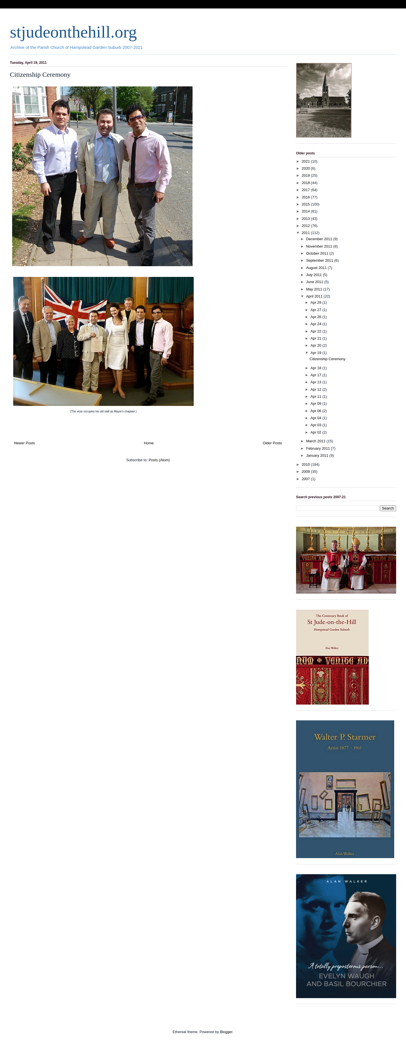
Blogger (226, 1032)
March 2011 (316, 441)
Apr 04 (316, 418)
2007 (306, 479)
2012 (306, 226)
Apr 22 (316, 331)
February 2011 (318, 448)
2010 (306, 464)
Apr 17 (316, 375)
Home (149, 443)
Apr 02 (316, 432)
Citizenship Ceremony (40, 74)
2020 (306, 168)
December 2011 (319, 239)
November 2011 (319, 246)
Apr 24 (316, 324)
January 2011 (317, 455)
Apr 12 (316, 389)
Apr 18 (316, 368)
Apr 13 (316, 382)
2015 (306, 204)
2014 (306, 211)
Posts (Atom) (159, 460)
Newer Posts (24, 443)
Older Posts (272, 443)
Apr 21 (316, 338)
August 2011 (317, 268)
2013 (306, 219)
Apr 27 (316, 310)
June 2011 (315, 282)
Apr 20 (316, 345)
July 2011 (314, 275)
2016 (306, 197)
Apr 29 (316, 302)
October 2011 (317, 253)
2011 (306, 233)
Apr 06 (316, 411)
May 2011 (314, 289)
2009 (306, 471)
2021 (306, 161)
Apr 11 (316, 396)
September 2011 (320, 260)
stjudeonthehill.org (73, 32)
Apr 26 (316, 317)
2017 (306, 190)
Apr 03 (316, 425)
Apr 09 (316, 403)
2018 (306, 183)
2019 (306, 175)
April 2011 (315, 296)
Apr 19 (316, 353)
